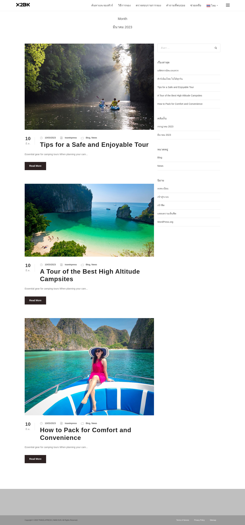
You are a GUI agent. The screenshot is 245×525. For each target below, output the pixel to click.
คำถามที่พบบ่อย (175, 5)
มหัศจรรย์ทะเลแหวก (167, 70)
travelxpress (71, 137)
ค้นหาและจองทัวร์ (102, 5)
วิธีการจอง (124, 5)
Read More (35, 165)
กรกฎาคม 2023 (165, 126)
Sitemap (213, 520)
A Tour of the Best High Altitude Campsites (179, 95)
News (94, 137)
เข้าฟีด (161, 205)
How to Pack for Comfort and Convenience (179, 104)
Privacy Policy (199, 520)
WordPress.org (165, 222)
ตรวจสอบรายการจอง (148, 5)
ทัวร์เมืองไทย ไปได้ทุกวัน (170, 78)
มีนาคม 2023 (164, 135)
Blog (88, 137)
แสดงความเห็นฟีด (166, 213)
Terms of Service (182, 520)
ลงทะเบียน (162, 188)
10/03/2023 (50, 137)
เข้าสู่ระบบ (163, 196)
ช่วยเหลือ (195, 5)
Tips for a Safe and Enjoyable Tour (94, 144)
